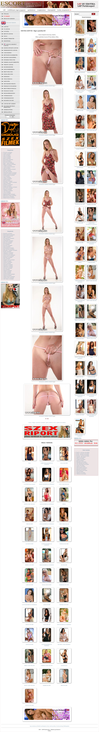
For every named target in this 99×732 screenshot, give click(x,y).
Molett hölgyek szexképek (9, 234)
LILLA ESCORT (64, 463)
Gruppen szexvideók (80, 459)
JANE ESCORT (46, 604)
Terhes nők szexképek (8, 267)
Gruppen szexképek (7, 178)
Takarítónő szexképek (8, 264)
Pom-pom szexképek (7, 245)
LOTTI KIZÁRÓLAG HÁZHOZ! (29, 604)
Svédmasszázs (8, 95)
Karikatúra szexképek (8, 184)
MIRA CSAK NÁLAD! (29, 665)
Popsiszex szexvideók (81, 469)
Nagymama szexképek (8, 236)
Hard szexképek (6, 179)
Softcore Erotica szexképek (9, 255)
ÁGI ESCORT (64, 564)
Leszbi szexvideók (80, 465)
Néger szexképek (7, 237)
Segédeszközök (8, 67)
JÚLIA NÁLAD (46, 624)
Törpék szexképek (7, 271)
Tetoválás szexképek (7, 268)
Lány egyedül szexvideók (81, 463)
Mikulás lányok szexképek (9, 197)
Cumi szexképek (6, 168)
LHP (4, 10)
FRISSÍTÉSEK (7, 41)
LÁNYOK (6, 26)
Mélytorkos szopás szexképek (9, 195)
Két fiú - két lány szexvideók (82, 454)
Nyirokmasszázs (9, 98)
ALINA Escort (64, 665)
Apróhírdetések (31, 10)
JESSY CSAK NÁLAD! (29, 685)
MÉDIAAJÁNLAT (8, 112)
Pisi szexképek (6, 244)
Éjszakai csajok (8, 90)
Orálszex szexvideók (80, 466)
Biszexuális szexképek (8, 159)
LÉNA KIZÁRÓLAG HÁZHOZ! (47, 524)
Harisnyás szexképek (7, 181)
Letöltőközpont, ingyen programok (16, 10)
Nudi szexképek (6, 239)
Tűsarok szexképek (7, 275)
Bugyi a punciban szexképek (9, 164)
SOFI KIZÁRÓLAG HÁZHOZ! (64, 624)
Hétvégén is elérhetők (10, 55)
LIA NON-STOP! (29, 543)
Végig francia (8, 79)
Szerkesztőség (60, 726)
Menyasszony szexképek (8, 196)
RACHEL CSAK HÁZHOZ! (64, 644)
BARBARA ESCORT (64, 584)
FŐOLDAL (6, 13)
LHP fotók (7, 81)
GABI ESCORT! (91, 262)
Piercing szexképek (7, 243)
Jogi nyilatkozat (33, 726)
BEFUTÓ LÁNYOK (8, 33)
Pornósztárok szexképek (8, 247)
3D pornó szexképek (7, 152)
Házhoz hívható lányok (11, 48)
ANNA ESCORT (91, 376)
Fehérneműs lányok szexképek (9, 172)
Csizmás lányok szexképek (9, 166)
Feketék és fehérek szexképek (9, 173)
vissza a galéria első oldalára (59, 422)
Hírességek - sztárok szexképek (10, 182)
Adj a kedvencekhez (51, 726)
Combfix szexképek (7, 165)
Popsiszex (6, 76)
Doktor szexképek (7, 170)
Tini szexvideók (79, 471)
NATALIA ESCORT (64, 543)
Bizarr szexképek (7, 160)
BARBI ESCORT (47, 685)
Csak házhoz (7, 52)
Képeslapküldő (51, 10)
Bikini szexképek (7, 158)
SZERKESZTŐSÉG (8, 109)
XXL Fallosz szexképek (8, 278)
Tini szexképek (6, 269)
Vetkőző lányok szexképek (9, 276)
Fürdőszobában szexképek (9, 175)
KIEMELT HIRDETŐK (9, 38)
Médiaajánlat (66, 726)
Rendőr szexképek (7, 251)
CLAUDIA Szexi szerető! (29, 484)
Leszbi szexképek (7, 193)
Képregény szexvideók (81, 461)
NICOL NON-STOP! (46, 584)
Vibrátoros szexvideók (81, 473)
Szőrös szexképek (7, 263)
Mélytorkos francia (10, 88)
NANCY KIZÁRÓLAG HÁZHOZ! (80, 358)
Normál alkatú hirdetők (11, 62)
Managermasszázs (9, 93)
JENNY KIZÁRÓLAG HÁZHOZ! (46, 484)
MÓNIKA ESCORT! (64, 604)
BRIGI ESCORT (91, 54)
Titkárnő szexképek (7, 270)
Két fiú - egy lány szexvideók (82, 453)
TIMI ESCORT (29, 524)
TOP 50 (5, 36)
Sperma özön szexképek (8, 256)
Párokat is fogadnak (10, 86)
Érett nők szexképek (7, 171)
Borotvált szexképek (7, 162)
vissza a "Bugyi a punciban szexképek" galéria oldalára (40, 422)
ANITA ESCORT (29, 644)
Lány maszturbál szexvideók (82, 464)
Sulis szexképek (6, 258)
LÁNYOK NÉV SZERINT (10, 103)
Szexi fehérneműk (9, 69)
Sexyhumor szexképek (8, 253)
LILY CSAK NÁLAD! (64, 484)
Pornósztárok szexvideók (81, 470)
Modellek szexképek (7, 233)
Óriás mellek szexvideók (81, 467)
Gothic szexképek (7, 177)
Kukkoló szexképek (7, 189)
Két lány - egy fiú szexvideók (82, 456)
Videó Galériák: (86, 450)
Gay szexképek (6, 176)
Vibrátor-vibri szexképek (8, 277)
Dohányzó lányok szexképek (9, 169)
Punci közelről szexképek (8, 249)
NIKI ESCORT (64, 685)
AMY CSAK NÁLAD (64, 524)
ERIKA (64, 504)
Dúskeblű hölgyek (9, 59)
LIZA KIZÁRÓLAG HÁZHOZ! (47, 504)
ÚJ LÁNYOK (7, 29)
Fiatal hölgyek (8, 74)
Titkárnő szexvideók (80, 472)
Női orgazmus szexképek (8, 238)
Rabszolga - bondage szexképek (10, 250)
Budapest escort (9, 100)
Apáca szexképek (7, 156)
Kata (29, 463)
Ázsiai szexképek (7, 157)
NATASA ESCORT (29, 705)
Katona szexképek (7, 185)
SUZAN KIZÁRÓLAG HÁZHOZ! (47, 645)
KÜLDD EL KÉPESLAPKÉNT (46, 86)
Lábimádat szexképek (8, 190)
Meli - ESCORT (91, 167)
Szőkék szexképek (7, 261)
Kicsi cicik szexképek (8, 188)
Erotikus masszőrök (10, 57)
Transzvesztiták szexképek (9, 274)
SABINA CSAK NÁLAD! (47, 665)
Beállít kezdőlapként (41, 726)
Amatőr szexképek (7, 153)
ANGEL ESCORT (29, 624)
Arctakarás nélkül (10, 83)
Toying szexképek (7, 272)
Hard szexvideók (80, 460)
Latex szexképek (6, 191)
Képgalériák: (10, 150)
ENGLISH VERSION (11, 22)
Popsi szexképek (6, 246)
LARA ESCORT (29, 584)
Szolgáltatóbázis (41, 10)
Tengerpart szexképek (8, 265)
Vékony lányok (8, 64)
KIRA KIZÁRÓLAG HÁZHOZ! (47, 564)
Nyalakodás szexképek (8, 240)
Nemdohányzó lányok (10, 50)
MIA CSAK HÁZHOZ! (80, 72)
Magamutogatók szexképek (9, 194)
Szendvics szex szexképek (9, 259)
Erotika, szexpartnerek (63, 10)
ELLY (80, 53)
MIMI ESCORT (79, 376)
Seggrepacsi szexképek (8, 252)
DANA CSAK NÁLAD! (29, 504)
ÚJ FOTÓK (6, 31)
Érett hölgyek (8, 71)
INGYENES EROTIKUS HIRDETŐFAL (9, 106)
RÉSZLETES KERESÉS (9, 18)
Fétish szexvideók (80, 458)
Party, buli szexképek (7, 241)
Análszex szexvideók (80, 457)
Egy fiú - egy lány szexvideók (82, 452)
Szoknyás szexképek (7, 262)
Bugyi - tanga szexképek (8, 163)
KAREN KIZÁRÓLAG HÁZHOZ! (47, 544)
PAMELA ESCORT (29, 564)
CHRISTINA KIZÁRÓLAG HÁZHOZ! (47, 463)
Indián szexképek (7, 183)
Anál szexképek (6, 154)
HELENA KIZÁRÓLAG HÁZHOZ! (91, 34)
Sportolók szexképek (7, 257)
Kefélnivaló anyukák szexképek (10, 187)
